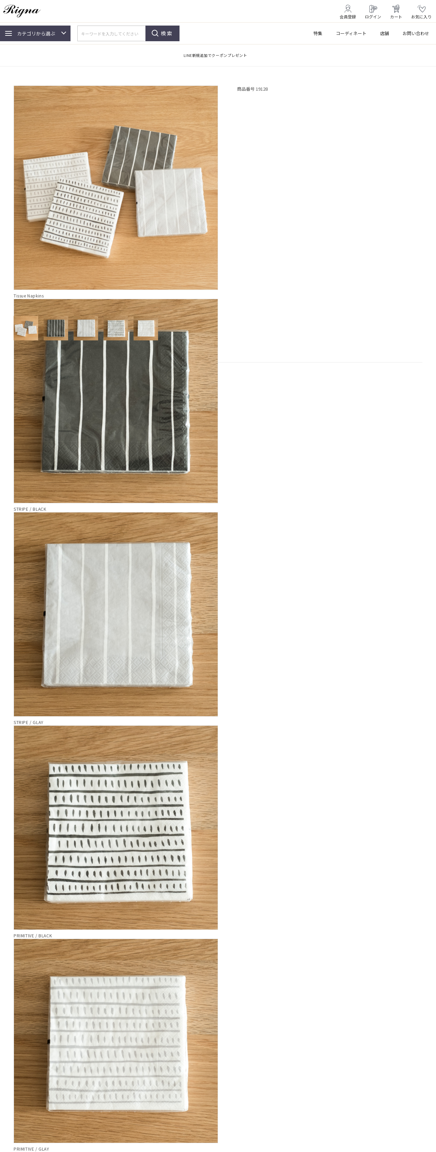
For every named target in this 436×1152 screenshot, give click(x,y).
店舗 (384, 33)
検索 (167, 33)
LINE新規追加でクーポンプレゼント (215, 55)
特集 (317, 33)
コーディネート (351, 33)
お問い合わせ (416, 33)
